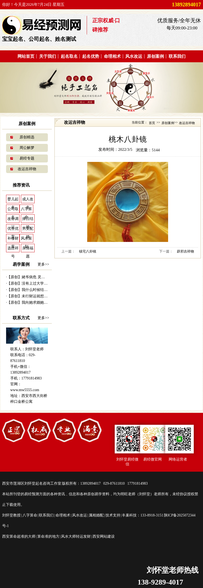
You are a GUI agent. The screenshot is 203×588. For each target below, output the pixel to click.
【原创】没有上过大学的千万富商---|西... (40, 283)
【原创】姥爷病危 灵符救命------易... (36, 277)
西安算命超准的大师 (18, 536)
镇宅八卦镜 (87, 251)
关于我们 (47, 56)
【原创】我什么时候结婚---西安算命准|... (40, 290)
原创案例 (155, 56)
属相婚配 (96, 515)
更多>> (43, 264)
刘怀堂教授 (11, 515)
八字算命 (29, 515)
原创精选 (27, 137)
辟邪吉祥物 (185, 251)
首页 (152, 123)
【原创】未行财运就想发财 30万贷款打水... (42, 296)
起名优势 (90, 56)
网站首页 (25, 56)
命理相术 (112, 56)
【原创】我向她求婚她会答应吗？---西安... (41, 302)
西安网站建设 (104, 536)
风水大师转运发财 (76, 536)
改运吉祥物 (27, 169)
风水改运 (133, 56)
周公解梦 (27, 148)
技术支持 (112, 515)
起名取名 (69, 56)
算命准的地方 (48, 536)
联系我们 (177, 56)
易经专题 (27, 158)
